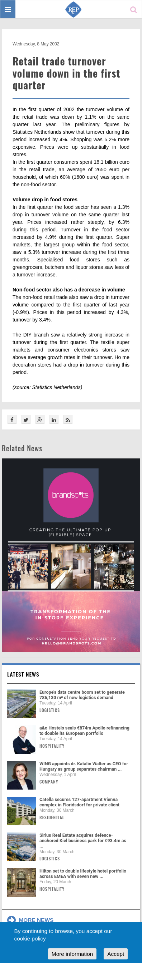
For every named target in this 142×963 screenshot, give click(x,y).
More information (72, 954)
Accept (115, 954)
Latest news (23, 674)
